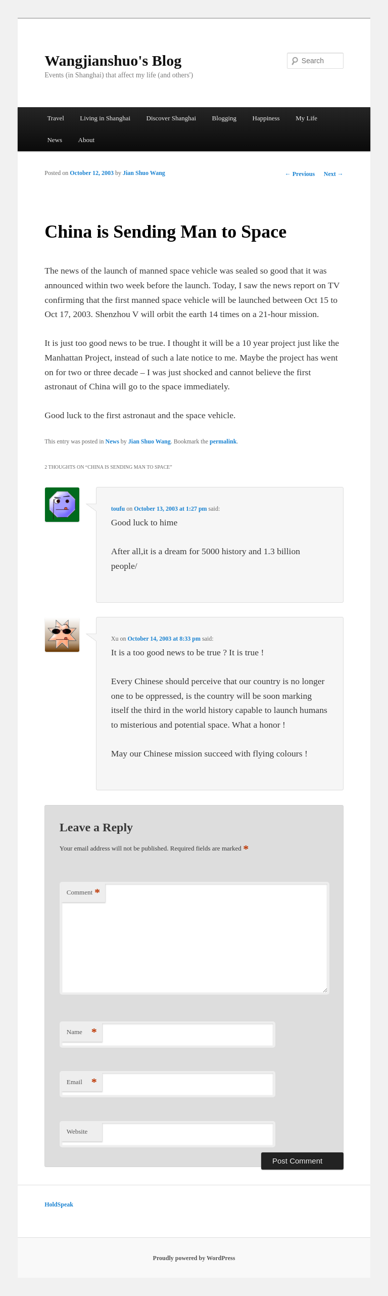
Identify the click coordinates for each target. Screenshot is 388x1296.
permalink (223, 441)
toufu (118, 508)
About (86, 140)
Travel (55, 118)
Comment (83, 892)
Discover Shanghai (172, 118)
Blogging (224, 118)
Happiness (266, 118)
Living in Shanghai (105, 118)
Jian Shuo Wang (144, 172)
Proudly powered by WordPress (194, 1258)
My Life (306, 118)
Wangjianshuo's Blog (112, 60)
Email (82, 1082)
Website (77, 1131)
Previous (300, 173)
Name (82, 1032)
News (54, 140)
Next (334, 173)
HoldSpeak (58, 1204)
